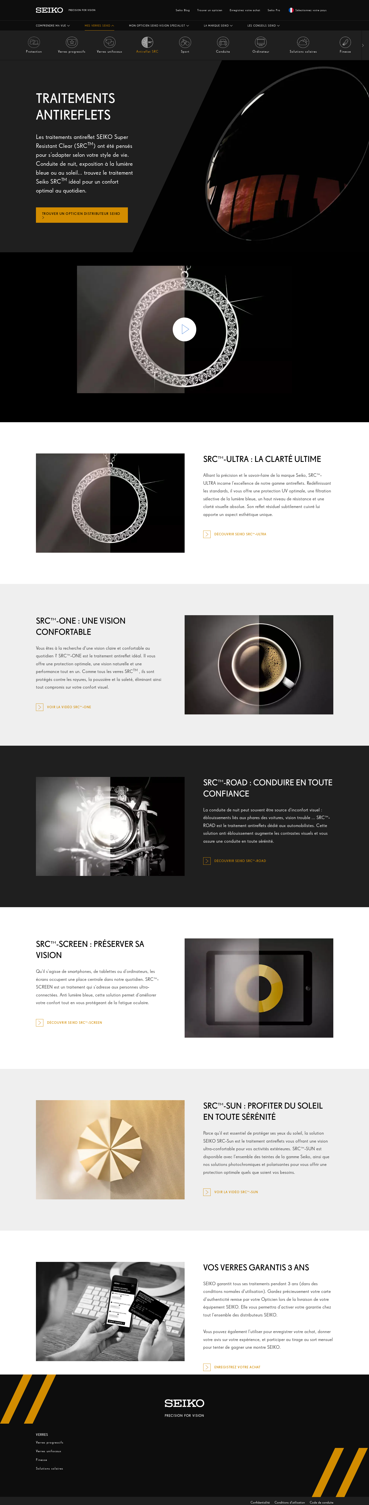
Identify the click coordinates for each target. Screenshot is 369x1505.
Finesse (41, 1460)
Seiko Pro (274, 10)
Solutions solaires (49, 1468)
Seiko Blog (183, 10)
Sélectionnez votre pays (308, 10)
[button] (53, 26)
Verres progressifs (49, 1442)
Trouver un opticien (209, 10)
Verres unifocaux (48, 1451)
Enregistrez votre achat (245, 10)
